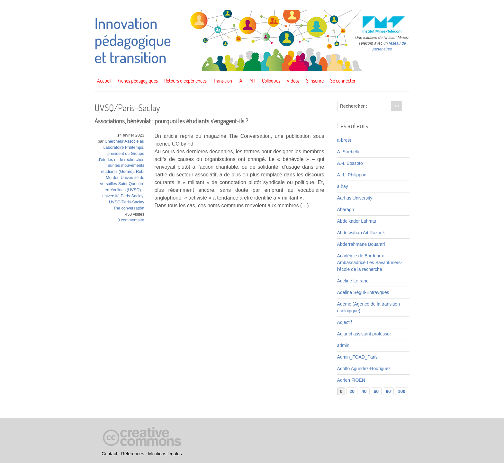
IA (240, 80)
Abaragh (345, 209)
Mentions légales (165, 453)
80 (388, 391)
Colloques (271, 80)
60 (376, 391)
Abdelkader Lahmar (356, 221)
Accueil (104, 80)
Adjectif (344, 322)
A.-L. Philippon (351, 174)
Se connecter (343, 80)
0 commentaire (131, 220)
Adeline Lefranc (352, 280)
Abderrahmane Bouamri (361, 244)
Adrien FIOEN (351, 380)
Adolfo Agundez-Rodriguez (364, 368)
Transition (222, 80)
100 (401, 391)
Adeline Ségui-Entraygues (363, 292)
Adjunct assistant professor (364, 333)
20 (352, 391)
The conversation (128, 208)
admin (343, 345)
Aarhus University (355, 197)
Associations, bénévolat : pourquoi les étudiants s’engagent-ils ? (171, 121)
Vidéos (293, 80)
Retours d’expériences (185, 80)
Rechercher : (354, 106)
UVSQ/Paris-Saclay (126, 202)
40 (364, 391)
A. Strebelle (348, 151)
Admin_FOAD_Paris (357, 357)
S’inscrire (315, 80)
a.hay (342, 186)
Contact (109, 453)
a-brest (344, 140)
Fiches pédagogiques (138, 80)
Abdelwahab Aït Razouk (361, 232)
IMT (252, 80)
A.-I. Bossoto (350, 163)
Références (132, 453)
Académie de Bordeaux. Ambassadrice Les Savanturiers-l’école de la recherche (369, 262)
